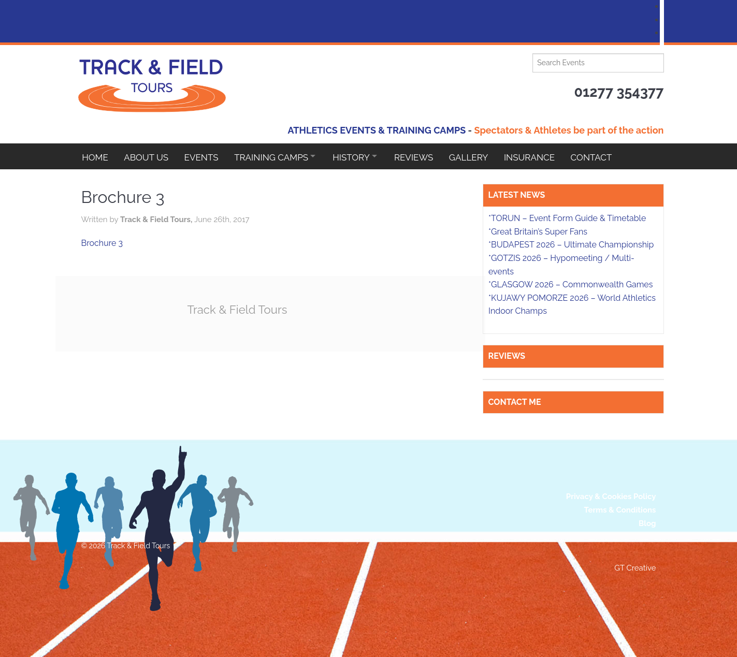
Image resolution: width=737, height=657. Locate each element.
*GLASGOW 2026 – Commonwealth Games (570, 284)
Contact (606, 156)
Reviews (424, 156)
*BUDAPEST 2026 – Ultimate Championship (571, 245)
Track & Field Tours (239, 309)
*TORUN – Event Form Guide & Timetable (567, 218)
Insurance (542, 156)
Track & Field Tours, (157, 219)
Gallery (480, 156)
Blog (647, 523)
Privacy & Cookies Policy (611, 496)
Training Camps (276, 156)
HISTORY (358, 156)
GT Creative (635, 568)
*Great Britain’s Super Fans (537, 232)
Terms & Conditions (620, 510)
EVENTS (204, 156)
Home (95, 156)
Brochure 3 (102, 243)
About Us (147, 156)
